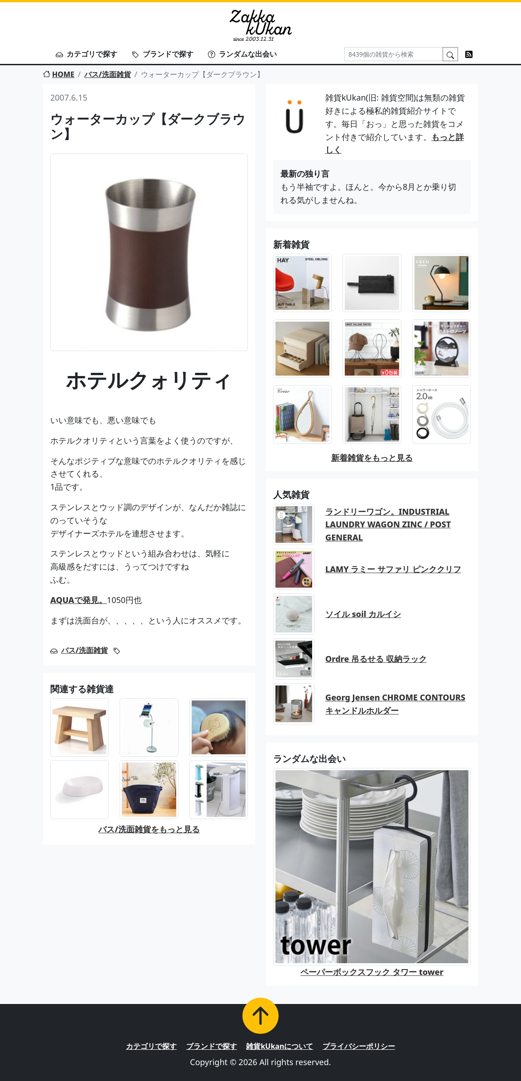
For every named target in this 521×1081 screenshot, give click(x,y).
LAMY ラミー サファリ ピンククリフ (393, 569)
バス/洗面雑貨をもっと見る (149, 829)
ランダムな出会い (242, 54)
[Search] (393, 54)
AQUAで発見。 (78, 599)
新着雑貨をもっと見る (372, 457)
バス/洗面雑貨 (107, 74)
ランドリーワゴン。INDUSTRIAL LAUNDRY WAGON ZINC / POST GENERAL (388, 524)
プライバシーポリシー (359, 1046)
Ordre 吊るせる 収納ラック (376, 658)
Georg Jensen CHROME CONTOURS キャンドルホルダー (395, 704)
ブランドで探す (162, 54)
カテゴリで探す (86, 54)
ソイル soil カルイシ (363, 613)
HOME (58, 74)
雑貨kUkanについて (279, 1046)
